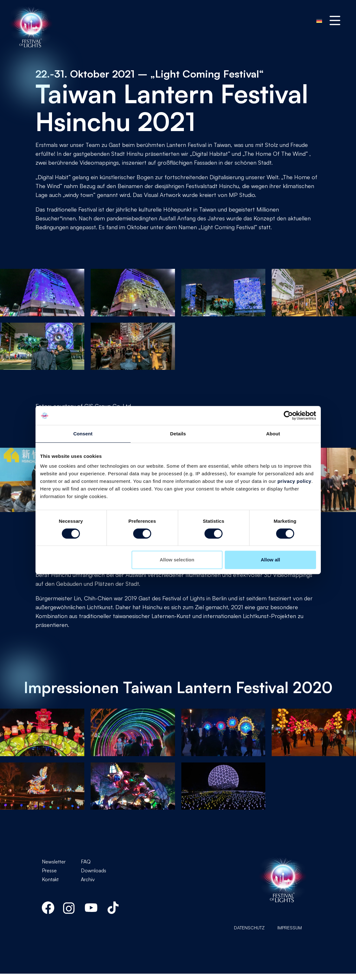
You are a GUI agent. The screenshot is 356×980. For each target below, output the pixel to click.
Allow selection (177, 559)
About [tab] (273, 433)
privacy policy (294, 481)
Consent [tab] (83, 433)
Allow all (270, 559)
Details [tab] (178, 433)
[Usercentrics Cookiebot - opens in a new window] (288, 415)
